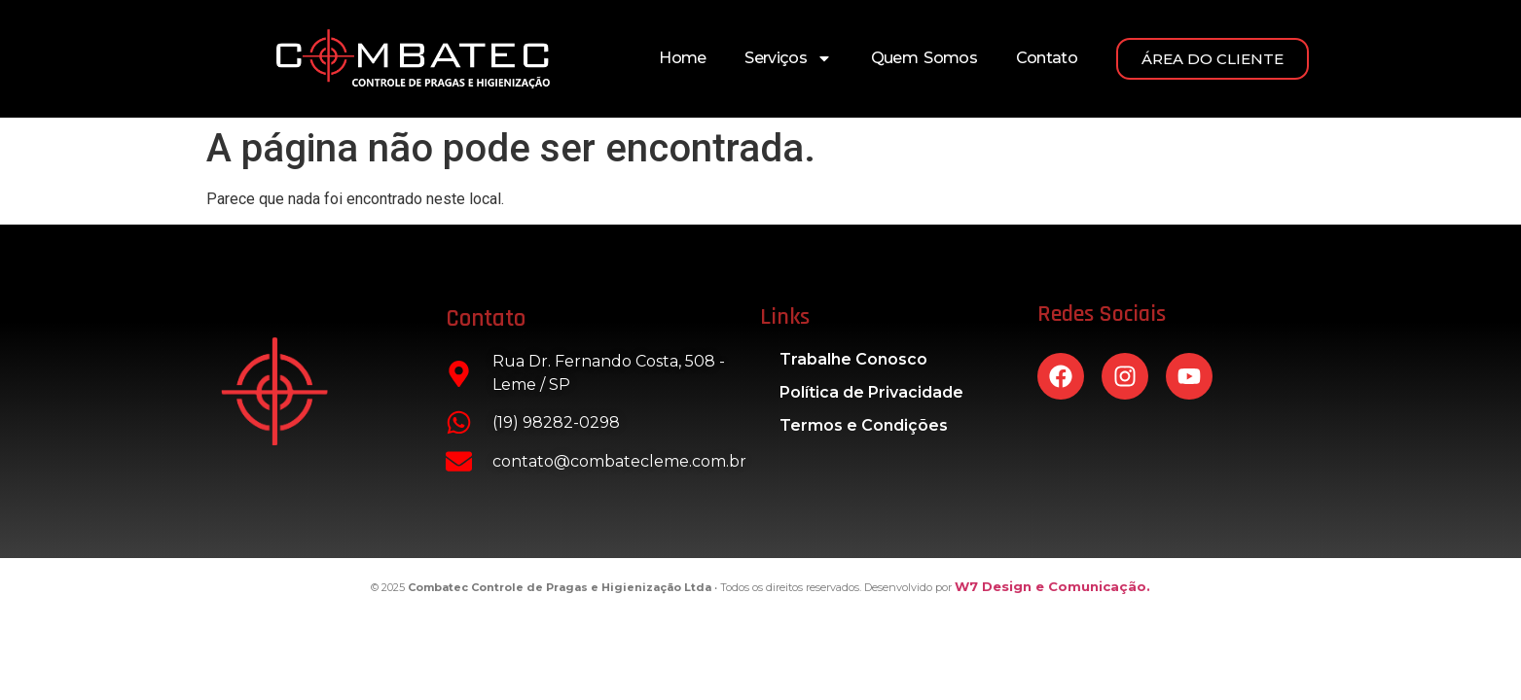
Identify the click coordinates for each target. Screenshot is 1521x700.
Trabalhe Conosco (853, 359)
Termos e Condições (863, 425)
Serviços (787, 58)
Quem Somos (924, 58)
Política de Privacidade (871, 392)
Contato (1046, 58)
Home (682, 58)
